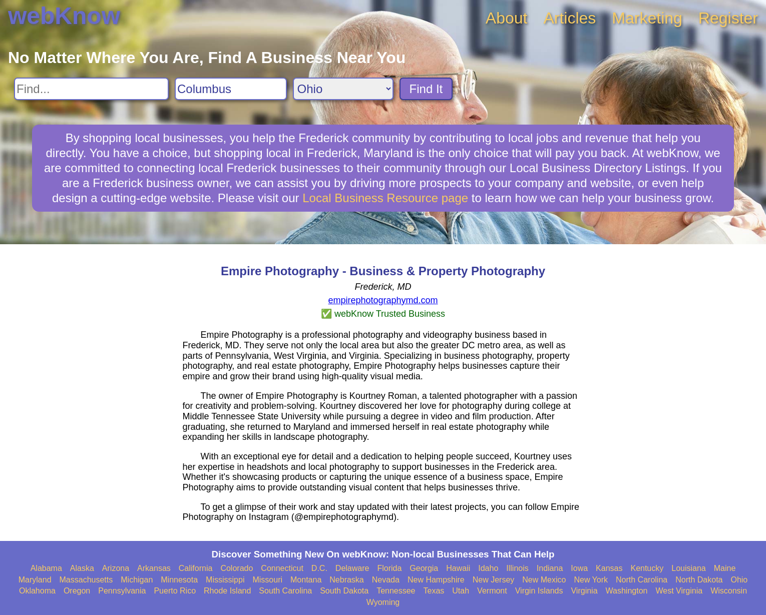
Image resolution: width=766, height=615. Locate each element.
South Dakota (344, 590)
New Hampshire (436, 579)
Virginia (584, 590)
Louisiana (688, 568)
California (196, 568)
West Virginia (678, 590)
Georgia (424, 568)
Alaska (82, 568)
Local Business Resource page (385, 198)
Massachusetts (86, 579)
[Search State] (343, 89)
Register (728, 18)
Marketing (647, 18)
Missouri (267, 579)
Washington (627, 590)
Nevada (386, 579)
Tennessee (395, 590)
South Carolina (285, 590)
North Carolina (641, 579)
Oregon (77, 590)
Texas (434, 590)
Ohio (738, 579)
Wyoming (383, 602)
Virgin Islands (539, 590)
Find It (426, 89)
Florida (389, 568)
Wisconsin (728, 590)
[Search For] (91, 89)
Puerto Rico (175, 590)
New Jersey (494, 579)
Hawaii (458, 568)
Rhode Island (227, 590)
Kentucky (646, 568)
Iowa (579, 568)
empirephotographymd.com (383, 300)
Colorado (236, 568)
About (507, 18)
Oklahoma (37, 590)
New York (591, 579)
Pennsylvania (122, 590)
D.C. (319, 568)
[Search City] (231, 89)
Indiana (550, 568)
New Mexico (544, 579)
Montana (305, 579)
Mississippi (225, 579)
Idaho (488, 568)
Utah (460, 590)
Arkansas (154, 568)
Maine (725, 568)
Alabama (46, 568)
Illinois (517, 568)
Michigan (137, 579)
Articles (569, 18)
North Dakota (698, 579)
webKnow (64, 16)
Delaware (352, 568)
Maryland (35, 579)
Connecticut (282, 568)
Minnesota (179, 579)
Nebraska (346, 579)
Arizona (115, 568)
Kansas (609, 568)
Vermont (492, 590)
